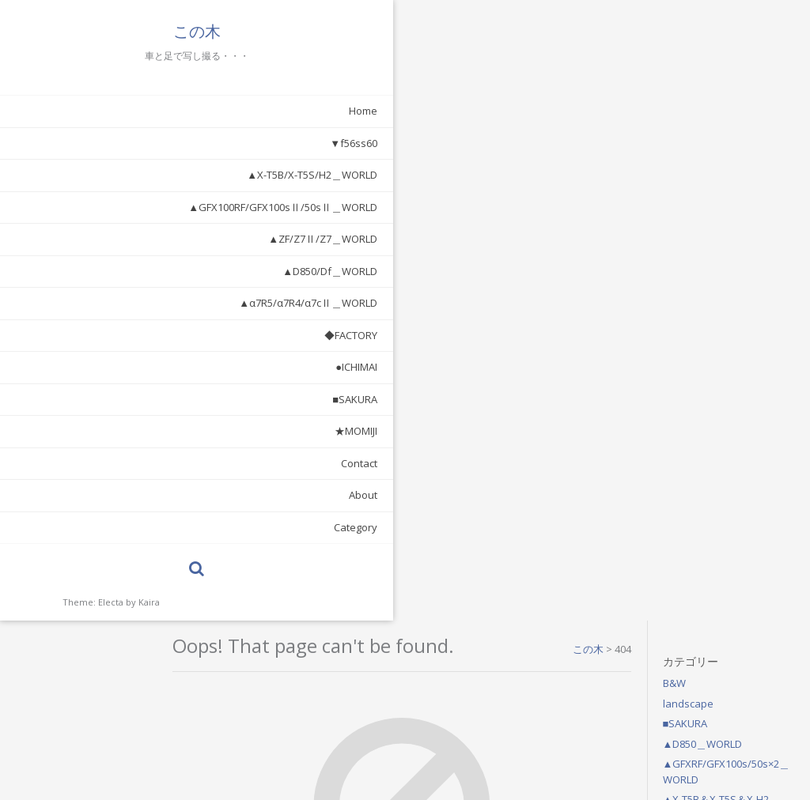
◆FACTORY (179, 335)
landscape (704, 83)
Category (184, 527)
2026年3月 (703, 428)
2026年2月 (703, 448)
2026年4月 (703, 408)
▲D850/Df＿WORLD (158, 271)
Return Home (379, 375)
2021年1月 (703, 509)
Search (506, 375)
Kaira (149, 602)
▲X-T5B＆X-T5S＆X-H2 (732, 179)
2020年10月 (705, 529)
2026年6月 (703, 367)
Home (191, 111)
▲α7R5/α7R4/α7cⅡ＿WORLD (136, 303)
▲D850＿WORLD (719, 123)
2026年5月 (703, 388)
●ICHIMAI (185, 367)
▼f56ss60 (182, 143)
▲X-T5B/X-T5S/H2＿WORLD (140, 175)
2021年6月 (703, 488)
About (191, 495)
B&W (690, 62)
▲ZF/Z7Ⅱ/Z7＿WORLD (151, 239)
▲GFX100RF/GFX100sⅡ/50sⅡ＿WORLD (111, 207)
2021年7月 (703, 469)
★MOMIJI (184, 431)
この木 (110, 32)
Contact (187, 463)
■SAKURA (183, 399)
